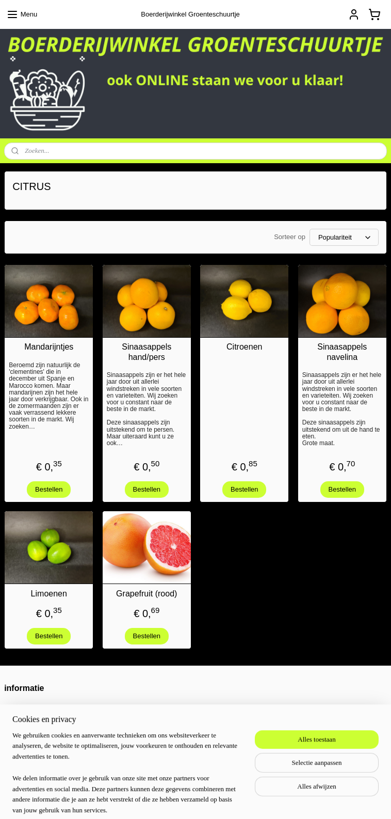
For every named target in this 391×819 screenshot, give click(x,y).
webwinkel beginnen (240, 800)
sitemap (188, 800)
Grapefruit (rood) (146, 593)
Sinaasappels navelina (342, 352)
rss (206, 800)
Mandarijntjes (48, 347)
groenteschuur (165, 749)
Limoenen (49, 593)
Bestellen (48, 489)
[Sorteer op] (344, 238)
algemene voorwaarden (39, 718)
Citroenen (244, 347)
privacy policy (24, 729)
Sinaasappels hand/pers (146, 352)
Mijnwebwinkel (320, 800)
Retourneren (22, 707)
